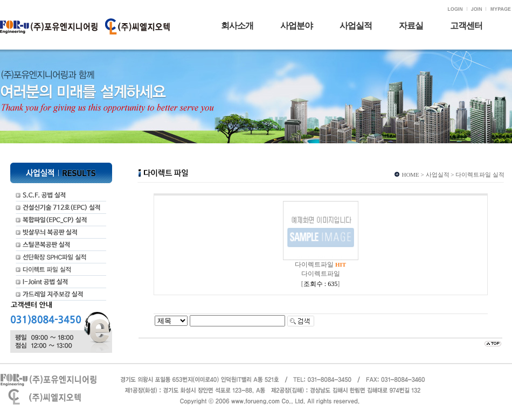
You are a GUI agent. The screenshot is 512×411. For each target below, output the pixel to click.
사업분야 (296, 25)
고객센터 (466, 25)
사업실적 (356, 25)
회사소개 (237, 25)
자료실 (411, 25)
